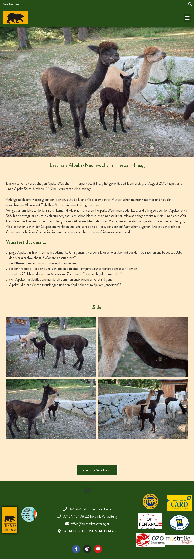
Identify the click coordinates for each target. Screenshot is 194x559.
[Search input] (94, 4)
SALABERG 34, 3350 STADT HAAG (89, 531)
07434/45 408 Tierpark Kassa (89, 509)
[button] (187, 18)
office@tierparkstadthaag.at (90, 523)
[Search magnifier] (190, 4)
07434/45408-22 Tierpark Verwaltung (90, 516)
